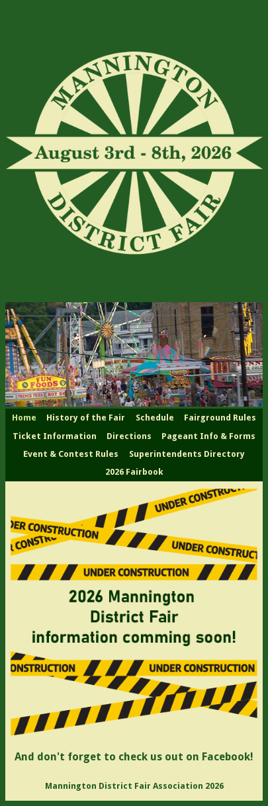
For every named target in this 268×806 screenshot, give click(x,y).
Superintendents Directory (187, 454)
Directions (129, 436)
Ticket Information (55, 436)
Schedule (155, 418)
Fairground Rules (220, 418)
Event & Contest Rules (70, 454)
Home (24, 418)
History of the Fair (85, 418)
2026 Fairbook (134, 472)
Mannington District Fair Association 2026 (134, 786)
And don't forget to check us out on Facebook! (134, 756)
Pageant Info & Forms (208, 436)
